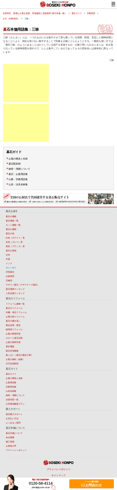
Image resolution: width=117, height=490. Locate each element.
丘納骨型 (10, 276)
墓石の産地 (11, 250)
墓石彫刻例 (15, 163)
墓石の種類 (11, 229)
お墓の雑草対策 (13, 342)
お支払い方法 (12, 418)
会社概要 (10, 437)
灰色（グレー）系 (14, 242)
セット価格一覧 (13, 225)
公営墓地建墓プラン (15, 404)
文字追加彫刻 (12, 363)
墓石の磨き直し (13, 321)
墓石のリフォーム (14, 308)
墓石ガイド (11, 374)
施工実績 (10, 441)
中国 (8, 259)
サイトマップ (58, 475)
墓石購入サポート (14, 414)
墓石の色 (10, 233)
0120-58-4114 (41, 483)
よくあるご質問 (13, 423)
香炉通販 (10, 346)
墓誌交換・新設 (13, 325)
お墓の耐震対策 (13, 333)
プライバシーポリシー (16, 450)
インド (9, 263)
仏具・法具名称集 (18, 184)
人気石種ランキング (15, 293)
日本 (8, 255)
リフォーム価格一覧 (15, 304)
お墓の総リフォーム (15, 316)
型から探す (11, 267)
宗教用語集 (11, 387)
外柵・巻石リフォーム (16, 312)
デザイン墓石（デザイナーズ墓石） (22, 285)
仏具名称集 (11, 391)
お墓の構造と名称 (18, 158)
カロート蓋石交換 (14, 338)
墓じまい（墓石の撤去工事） (19, 355)
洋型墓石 (10, 272)
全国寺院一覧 (12, 399)
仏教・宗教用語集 (18, 179)
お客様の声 (11, 446)
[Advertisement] (26, 83)
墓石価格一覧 (12, 220)
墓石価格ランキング (15, 289)
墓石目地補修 (12, 351)
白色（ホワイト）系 (15, 238)
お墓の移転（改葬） (15, 359)
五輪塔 (9, 280)
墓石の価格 (11, 216)
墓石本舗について (14, 433)
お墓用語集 (11, 382)
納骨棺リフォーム (14, 329)
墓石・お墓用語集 (18, 174)
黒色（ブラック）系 (15, 246)
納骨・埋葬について (19, 169)
